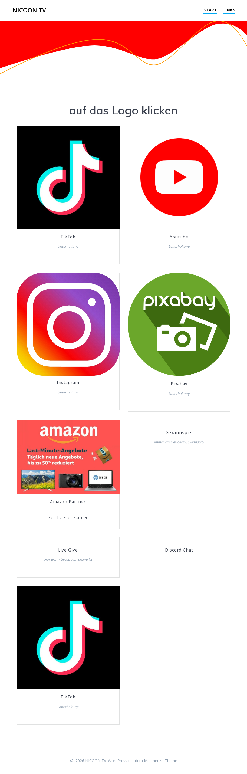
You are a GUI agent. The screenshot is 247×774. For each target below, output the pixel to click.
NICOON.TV (29, 10)
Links (229, 9)
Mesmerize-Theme (160, 760)
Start (210, 9)
